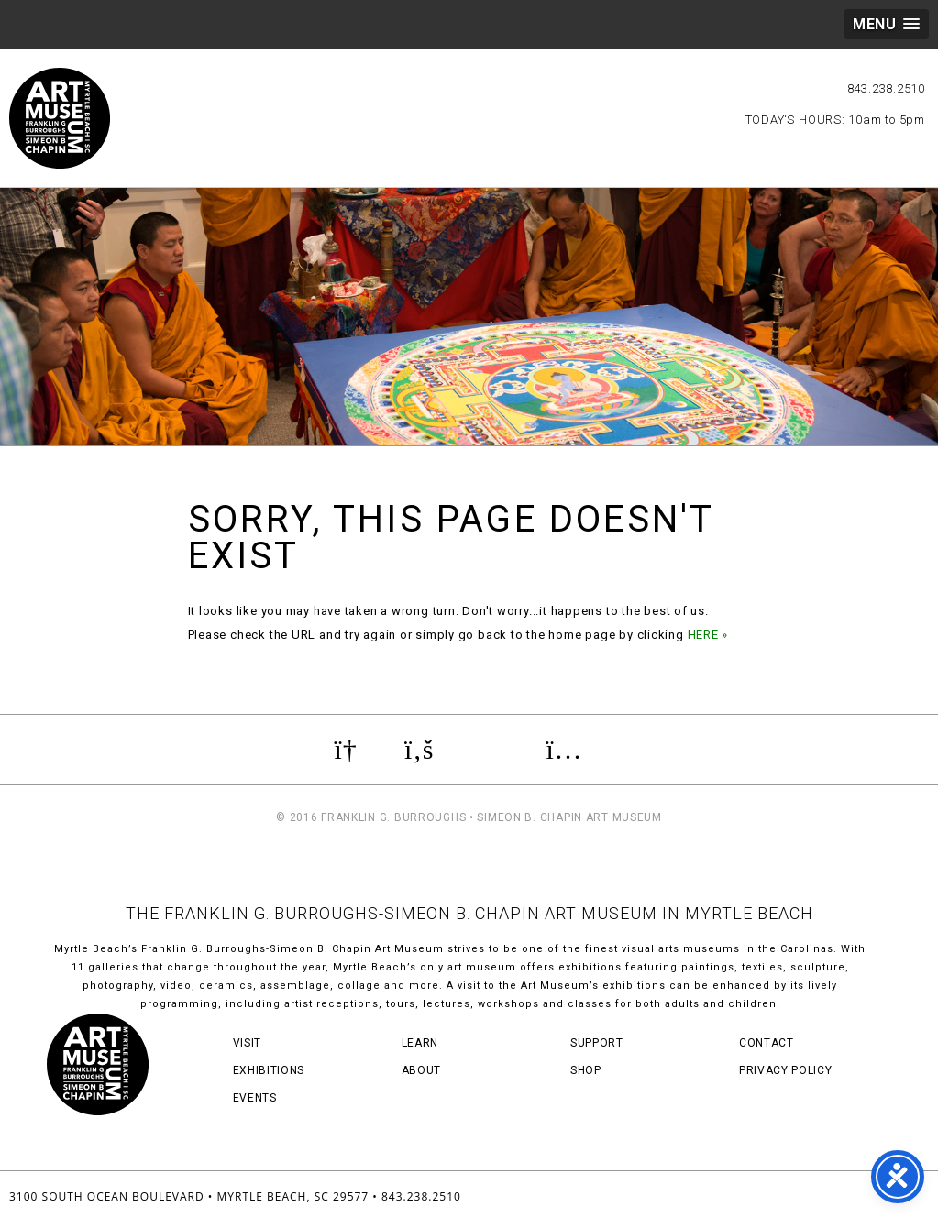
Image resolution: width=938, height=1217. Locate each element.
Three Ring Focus (863, 1194)
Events (255, 1097)
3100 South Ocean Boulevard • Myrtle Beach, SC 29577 (189, 1196)
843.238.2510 (886, 88)
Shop (585, 1070)
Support (596, 1042)
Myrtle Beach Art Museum (59, 118)
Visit (247, 1042)
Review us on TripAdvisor (489, 749)
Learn (420, 1042)
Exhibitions (268, 1070)
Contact (766, 1042)
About (421, 1070)
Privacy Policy (785, 1070)
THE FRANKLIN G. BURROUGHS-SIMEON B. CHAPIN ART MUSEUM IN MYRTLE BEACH (469, 913)
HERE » (708, 634)
